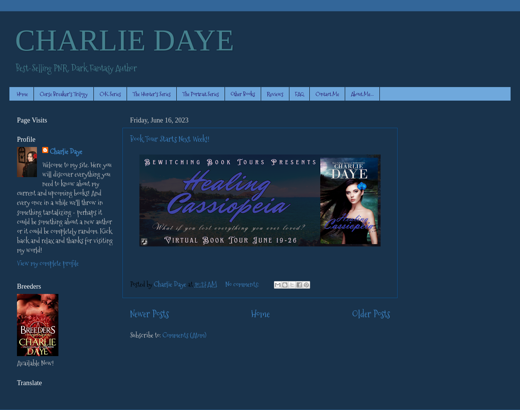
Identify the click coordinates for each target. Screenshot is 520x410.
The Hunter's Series (152, 94)
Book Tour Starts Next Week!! (170, 139)
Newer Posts (149, 314)
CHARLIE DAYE (124, 40)
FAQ (299, 94)
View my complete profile (48, 263)
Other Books (243, 94)
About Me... (362, 94)
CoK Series (110, 94)
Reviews (275, 94)
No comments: (243, 284)
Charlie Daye (66, 151)
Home (22, 94)
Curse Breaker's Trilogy (64, 94)
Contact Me (327, 94)
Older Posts (371, 314)
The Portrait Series (200, 94)
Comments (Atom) (184, 335)
